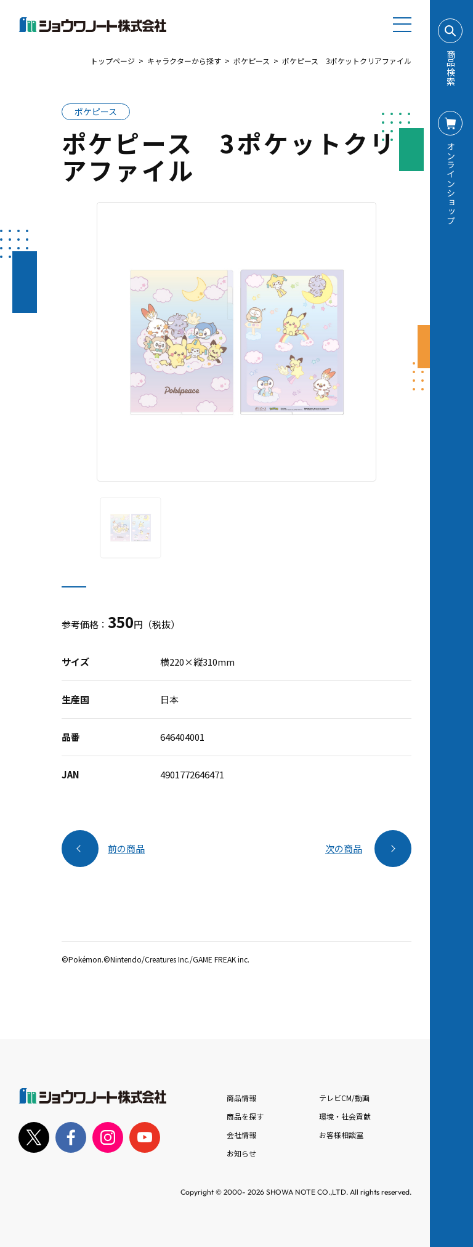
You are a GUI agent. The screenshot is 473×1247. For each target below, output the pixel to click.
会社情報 (241, 1134)
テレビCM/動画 (344, 1097)
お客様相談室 (341, 1134)
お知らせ (241, 1153)
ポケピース (251, 60)
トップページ (113, 60)
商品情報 (241, 1097)
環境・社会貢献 (345, 1116)
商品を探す (245, 1116)
